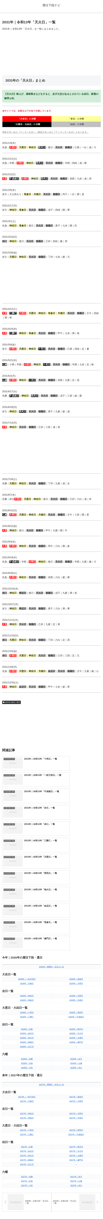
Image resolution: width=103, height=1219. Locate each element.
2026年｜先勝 (27, 950)
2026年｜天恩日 (76, 887)
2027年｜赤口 (76, 1077)
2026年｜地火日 (27, 929)
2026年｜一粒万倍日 (27, 871)
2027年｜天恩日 (76, 1005)
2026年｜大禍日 (76, 929)
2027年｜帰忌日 (76, 1038)
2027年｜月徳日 (76, 1009)
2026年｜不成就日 (76, 908)
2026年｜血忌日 (27, 925)
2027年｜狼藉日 (27, 1052)
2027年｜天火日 (76, 1043)
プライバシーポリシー (76, 1210)
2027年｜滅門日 (76, 1052)
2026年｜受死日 (76, 904)
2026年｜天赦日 (27, 875)
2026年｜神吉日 (27, 887)
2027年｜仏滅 (76, 1073)
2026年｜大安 (27, 959)
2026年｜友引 (76, 950)
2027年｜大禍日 (76, 1047)
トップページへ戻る (26, 1210)
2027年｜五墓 (27, 1038)
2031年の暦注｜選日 (11, 702)
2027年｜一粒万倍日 (27, 988)
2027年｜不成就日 (76, 1026)
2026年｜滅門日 (76, 934)
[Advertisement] (51, 53)
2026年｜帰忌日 (76, 921)
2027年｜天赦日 (27, 993)
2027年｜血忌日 (27, 1043)
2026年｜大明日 (76, 875)
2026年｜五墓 (27, 921)
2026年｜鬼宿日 (76, 871)
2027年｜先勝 (27, 1068)
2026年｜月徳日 (76, 892)
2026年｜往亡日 (27, 938)
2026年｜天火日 (76, 925)
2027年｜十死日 (27, 1022)
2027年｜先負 (27, 1073)
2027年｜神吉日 (27, 1005)
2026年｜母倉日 (27, 892)
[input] (51, 1122)
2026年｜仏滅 (76, 955)
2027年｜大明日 (76, 993)
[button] (98, 1122)
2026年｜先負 (27, 955)
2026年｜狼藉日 (27, 934)
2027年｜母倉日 (27, 1009)
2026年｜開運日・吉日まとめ (51, 858)
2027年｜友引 (76, 1068)
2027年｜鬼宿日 (76, 988)
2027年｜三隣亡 (27, 1026)
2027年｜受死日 (76, 1022)
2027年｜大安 (27, 1077)
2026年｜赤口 (76, 959)
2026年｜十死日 (27, 904)
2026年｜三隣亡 (27, 908)
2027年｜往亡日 (27, 1056)
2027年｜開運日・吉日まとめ (51, 976)
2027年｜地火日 (27, 1047)
